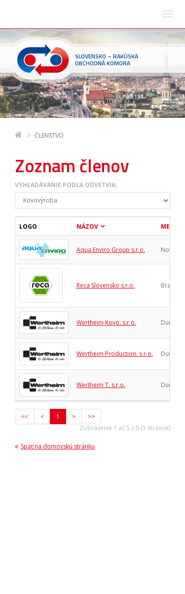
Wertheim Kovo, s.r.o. (106, 204)
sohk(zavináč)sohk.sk (77, 555)
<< (24, 299)
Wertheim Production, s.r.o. (114, 236)
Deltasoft (70, 585)
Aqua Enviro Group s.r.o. (110, 132)
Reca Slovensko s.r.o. (105, 167)
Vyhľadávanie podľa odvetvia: (66, 67)
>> (91, 299)
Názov (87, 108)
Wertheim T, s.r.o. (100, 267)
